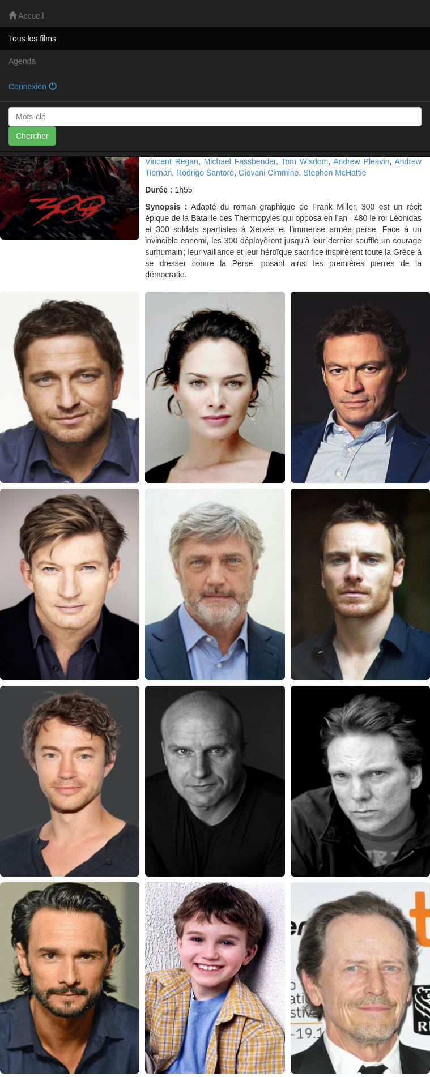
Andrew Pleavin (361, 161)
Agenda (22, 61)
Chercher (32, 135)
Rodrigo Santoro (205, 172)
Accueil (26, 15)
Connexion (32, 86)
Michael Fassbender (240, 161)
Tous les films (32, 38)
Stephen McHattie (334, 172)
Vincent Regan (171, 161)
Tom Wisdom (304, 161)
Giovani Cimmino (269, 172)
